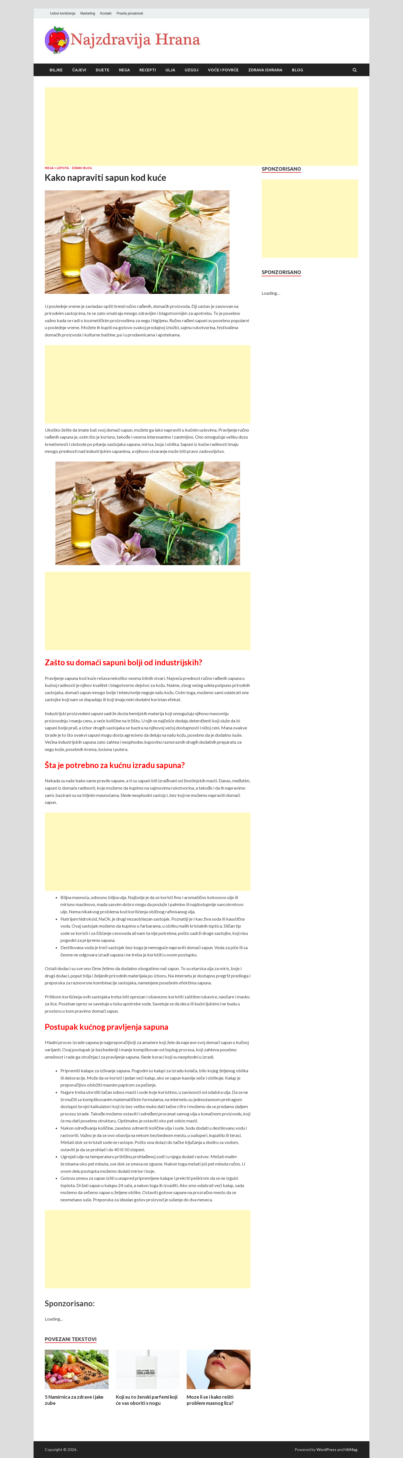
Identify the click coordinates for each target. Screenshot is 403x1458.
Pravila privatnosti (129, 13)
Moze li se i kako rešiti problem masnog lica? (210, 1400)
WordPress (326, 1449)
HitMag (351, 1449)
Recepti (147, 70)
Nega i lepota (57, 168)
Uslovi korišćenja (62, 13)
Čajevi (79, 70)
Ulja (170, 70)
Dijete (102, 70)
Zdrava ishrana (265, 70)
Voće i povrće (223, 70)
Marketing (87, 13)
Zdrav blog (82, 168)
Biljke (56, 70)
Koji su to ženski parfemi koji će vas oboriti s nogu (146, 1400)
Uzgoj (191, 70)
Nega (124, 70)
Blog (297, 70)
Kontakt (106, 13)
